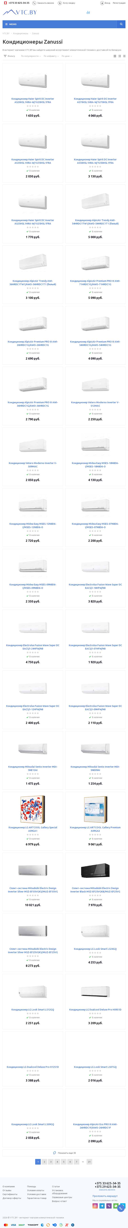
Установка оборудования (59, 1192)
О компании (9, 1186)
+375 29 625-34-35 (106, 1186)
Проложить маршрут (105, 1196)
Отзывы (7, 1190)
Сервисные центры (62, 1197)
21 (89, 1162)
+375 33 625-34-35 (16, 3)
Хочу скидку (69, 3)
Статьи (56, 1186)
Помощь (31, 1186)
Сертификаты (10, 1194)
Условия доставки (36, 1194)
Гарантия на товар (36, 1198)
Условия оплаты (35, 1190)
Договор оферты (12, 1198)
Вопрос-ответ (59, 1201)
